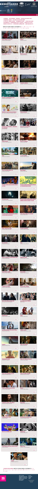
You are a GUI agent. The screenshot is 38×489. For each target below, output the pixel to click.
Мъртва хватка (23, 53)
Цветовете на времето (25, 126)
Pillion (12, 460)
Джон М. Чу (4, 54)
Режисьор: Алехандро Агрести (6, 374)
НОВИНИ (29, 477)
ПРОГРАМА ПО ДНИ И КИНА (23, 476)
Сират (21, 315)
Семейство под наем (6, 417)
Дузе (21, 242)
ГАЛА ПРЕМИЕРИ (12, 18)
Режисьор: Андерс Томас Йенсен (7, 272)
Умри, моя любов (24, 344)
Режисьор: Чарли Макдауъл (24, 272)
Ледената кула (5, 199)
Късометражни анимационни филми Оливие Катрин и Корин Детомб (28, 199)
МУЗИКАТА (18, 18)
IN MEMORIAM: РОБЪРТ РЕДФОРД (17, 22)
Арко (3, 155)
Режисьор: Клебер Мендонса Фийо (25, 330)
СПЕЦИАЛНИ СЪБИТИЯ (7, 19)
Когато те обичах (24, 141)
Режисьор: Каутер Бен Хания (24, 374)
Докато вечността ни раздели (8, 388)
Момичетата (4, 315)
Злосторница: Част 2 (6, 53)
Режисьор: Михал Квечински (24, 69)
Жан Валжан (22, 170)
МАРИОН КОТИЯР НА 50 (7, 24)
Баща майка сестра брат (7, 39)
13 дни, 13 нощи (23, 155)
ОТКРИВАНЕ (5, 18)
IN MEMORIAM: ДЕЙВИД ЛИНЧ (18, 24)
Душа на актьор (23, 112)
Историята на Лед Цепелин (8, 83)
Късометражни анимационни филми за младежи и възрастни (10, 214)
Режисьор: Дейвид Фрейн (6, 389)
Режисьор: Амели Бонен (5, 171)
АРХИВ (29, 478)
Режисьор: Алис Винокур (5, 69)
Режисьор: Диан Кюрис (23, 142)
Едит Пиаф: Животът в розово (26, 213)
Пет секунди (4, 242)
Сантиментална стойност (25, 300)
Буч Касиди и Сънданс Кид (26, 417)
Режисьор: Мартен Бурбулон (24, 156)
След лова (22, 97)
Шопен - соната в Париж (25, 68)
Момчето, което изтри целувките (9, 112)
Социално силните (24, 83)
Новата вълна (5, 141)
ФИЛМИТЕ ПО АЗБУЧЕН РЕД (23, 477)
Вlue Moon (22, 402)
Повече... (16, 43)
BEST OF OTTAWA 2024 (7, 431)
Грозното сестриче (6, 286)
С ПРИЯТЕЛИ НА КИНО (29, 21)
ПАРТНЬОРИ (30, 476)
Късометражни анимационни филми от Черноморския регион (28, 185)
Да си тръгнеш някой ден (7, 170)
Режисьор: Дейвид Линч (24, 432)
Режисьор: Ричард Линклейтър (6, 142)
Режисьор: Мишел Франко (24, 389)
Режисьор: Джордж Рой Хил (24, 418)
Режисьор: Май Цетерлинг (6, 316)
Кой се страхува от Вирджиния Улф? (10, 257)
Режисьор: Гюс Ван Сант (24, 54)
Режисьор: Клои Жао (23, 40)
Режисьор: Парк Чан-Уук (5, 330)
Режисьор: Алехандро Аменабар (7, 403)
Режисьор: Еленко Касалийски (6, 98)
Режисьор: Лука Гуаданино (24, 98)
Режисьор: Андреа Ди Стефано (6, 229)
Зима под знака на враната (26, 359)
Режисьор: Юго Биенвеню (6, 156)
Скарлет (3, 344)
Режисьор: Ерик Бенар (23, 171)
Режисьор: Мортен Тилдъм (24, 258)
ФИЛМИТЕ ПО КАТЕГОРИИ (23, 478)
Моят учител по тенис (7, 228)
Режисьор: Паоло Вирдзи (6, 243)
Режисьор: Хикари (4, 418)
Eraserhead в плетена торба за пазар (10, 446)
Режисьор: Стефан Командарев (25, 447)
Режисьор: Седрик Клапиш (24, 127)
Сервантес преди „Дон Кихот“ (8, 402)
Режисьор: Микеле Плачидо (24, 229)
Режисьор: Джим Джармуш (6, 40)
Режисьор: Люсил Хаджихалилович (7, 200)
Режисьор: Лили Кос (5, 447)
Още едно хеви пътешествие (8, 300)
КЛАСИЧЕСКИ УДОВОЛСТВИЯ (26, 18)
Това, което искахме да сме (8, 373)
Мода (3, 68)
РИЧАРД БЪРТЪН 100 (28, 22)
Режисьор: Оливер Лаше (24, 316)
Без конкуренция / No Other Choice (9, 329)
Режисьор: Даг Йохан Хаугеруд (25, 287)
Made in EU (22, 446)
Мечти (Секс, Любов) (24, 286)
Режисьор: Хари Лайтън (14, 461)
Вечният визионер (24, 228)
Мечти (21, 388)
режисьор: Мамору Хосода (6, 345)
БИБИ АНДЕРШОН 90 (29, 24)
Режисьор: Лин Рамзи (23, 345)
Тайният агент (23, 329)
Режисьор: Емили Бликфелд (6, 287)
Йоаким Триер (22, 301)
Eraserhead (22, 431)
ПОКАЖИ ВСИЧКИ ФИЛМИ (8, 468)
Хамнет (21, 39)
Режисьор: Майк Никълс (5, 258)
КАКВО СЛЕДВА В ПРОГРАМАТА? (21, 480)
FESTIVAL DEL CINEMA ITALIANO (9, 21)
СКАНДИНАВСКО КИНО (20, 21)
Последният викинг (6, 271)
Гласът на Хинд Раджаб (25, 373)
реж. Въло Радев (4, 128)
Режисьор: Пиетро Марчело (24, 243)
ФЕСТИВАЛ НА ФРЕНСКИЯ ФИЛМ (19, 19)
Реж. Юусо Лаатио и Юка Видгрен (7, 301)
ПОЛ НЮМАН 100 (6, 22)
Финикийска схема (6, 359)
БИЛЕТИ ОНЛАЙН (21, 475)
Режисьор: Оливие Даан (24, 214)
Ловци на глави (23, 257)
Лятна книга (22, 271)
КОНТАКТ (29, 475)
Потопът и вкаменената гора (8, 97)
